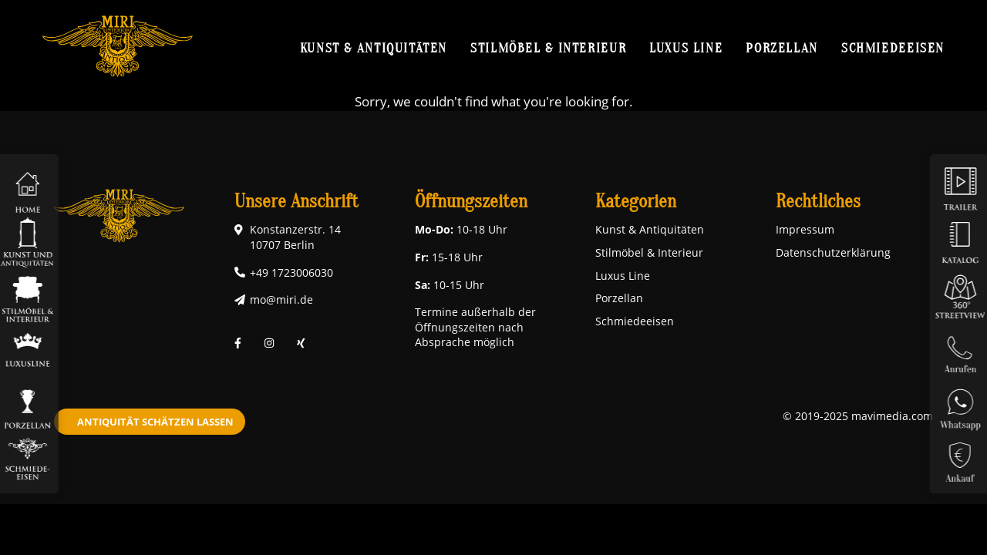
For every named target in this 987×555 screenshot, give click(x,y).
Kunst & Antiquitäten (373, 48)
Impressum (805, 229)
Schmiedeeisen (893, 48)
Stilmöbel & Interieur (548, 48)
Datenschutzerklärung (833, 252)
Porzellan (782, 48)
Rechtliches (818, 201)
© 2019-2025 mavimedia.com (858, 416)
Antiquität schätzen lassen (155, 422)
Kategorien (635, 201)
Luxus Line (686, 48)
